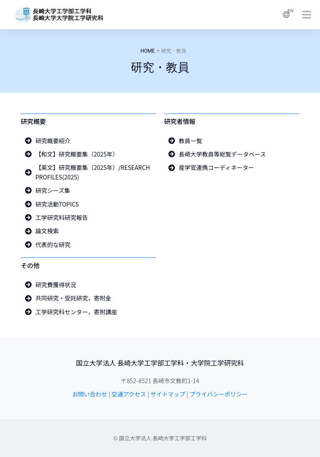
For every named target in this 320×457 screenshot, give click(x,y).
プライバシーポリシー (219, 394)
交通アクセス (128, 394)
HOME (147, 51)
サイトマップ (167, 394)
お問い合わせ (89, 394)
